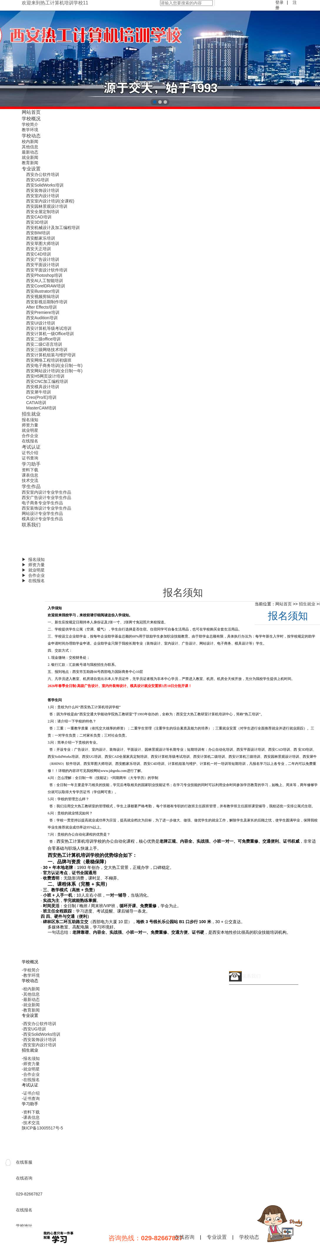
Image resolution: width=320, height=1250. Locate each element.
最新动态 (30, 152)
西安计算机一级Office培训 (50, 333)
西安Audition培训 (42, 317)
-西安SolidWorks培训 (41, 1034)
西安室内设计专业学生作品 (46, 492)
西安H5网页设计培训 (45, 376)
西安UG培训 (37, 179)
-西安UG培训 (34, 1029)
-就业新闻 (31, 1004)
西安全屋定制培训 (42, 211)
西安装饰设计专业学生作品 (46, 508)
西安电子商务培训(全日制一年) (54, 365)
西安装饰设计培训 (42, 190)
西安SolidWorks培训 (45, 185)
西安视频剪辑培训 (42, 296)
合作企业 (30, 435)
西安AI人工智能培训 (44, 280)
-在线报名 (31, 1079)
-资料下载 (31, 1112)
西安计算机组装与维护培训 (51, 355)
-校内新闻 (31, 989)
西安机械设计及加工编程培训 (53, 227)
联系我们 (31, 524)
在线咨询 (184, 1237)
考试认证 (31, 446)
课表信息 (30, 475)
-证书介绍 (31, 1093)
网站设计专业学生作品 (42, 513)
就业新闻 (30, 157)
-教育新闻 (31, 1010)
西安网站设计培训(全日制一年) (54, 370)
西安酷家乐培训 (40, 238)
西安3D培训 (37, 222)
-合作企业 (31, 1074)
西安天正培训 (38, 248)
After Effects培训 (41, 307)
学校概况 (31, 118)
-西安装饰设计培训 (39, 1039)
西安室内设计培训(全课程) (50, 201)
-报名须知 (31, 1058)
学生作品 (31, 486)
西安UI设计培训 (40, 323)
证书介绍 (30, 452)
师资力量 (30, 425)
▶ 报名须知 (33, 559)
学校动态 (31, 135)
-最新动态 (31, 999)
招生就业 (31, 413)
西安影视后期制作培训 (46, 301)
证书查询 (30, 458)
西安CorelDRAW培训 (45, 286)
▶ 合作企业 (33, 575)
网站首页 (31, 112)
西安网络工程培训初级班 (48, 360)
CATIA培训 (36, 402)
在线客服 (24, 1162)
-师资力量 (31, 1063)
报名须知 (30, 419)
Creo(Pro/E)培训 (41, 397)
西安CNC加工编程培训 (47, 381)
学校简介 (30, 124)
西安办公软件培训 (42, 174)
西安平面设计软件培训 (46, 270)
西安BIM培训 (38, 232)
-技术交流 (31, 1122)
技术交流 (30, 480)
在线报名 (30, 441)
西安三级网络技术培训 (46, 349)
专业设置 (31, 168)
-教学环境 (31, 975)
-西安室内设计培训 (39, 1045)
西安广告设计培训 (42, 259)
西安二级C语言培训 (44, 344)
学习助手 (31, 464)
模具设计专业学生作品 (42, 518)
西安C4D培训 (38, 254)
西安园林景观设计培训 (46, 206)
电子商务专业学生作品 (42, 502)
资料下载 (30, 469)
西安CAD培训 (38, 217)
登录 (279, 2)
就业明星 (30, 430)
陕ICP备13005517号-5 (42, 1128)
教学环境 (30, 129)
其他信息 (30, 146)
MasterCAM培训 (41, 408)
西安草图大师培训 (42, 243)
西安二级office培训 (43, 339)
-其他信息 (31, 994)
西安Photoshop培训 (44, 275)
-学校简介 (31, 970)
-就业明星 (31, 1069)
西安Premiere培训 (42, 312)
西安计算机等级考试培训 (48, 328)
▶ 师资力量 (33, 564)
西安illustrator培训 (42, 291)
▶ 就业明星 (33, 570)
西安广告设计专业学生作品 (46, 497)
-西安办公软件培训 (39, 1023)
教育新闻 (30, 162)
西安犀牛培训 (38, 392)
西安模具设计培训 (42, 386)
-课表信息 (31, 1117)
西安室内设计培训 (42, 195)
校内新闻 (30, 141)
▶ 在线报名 (33, 580)
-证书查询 (31, 1098)
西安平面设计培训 (42, 264)
